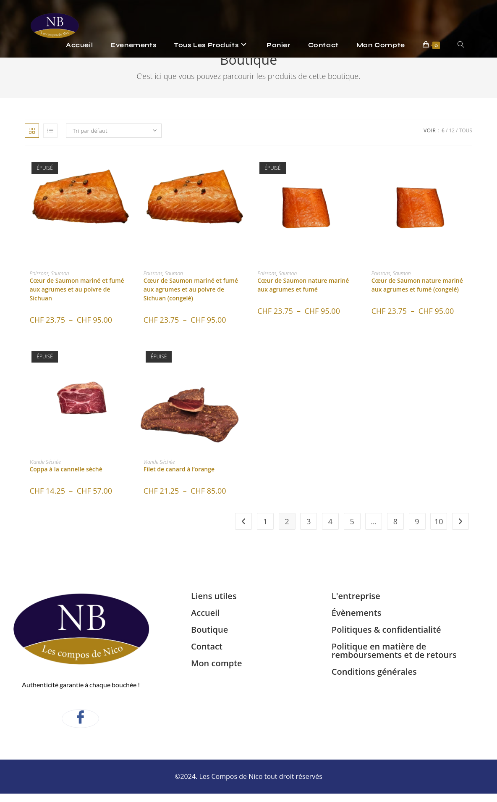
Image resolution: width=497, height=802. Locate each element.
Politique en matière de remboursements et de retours (394, 650)
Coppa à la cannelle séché (65, 469)
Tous (465, 130)
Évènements (357, 612)
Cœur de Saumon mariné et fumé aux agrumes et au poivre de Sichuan (76, 289)
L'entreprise (356, 596)
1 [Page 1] (265, 521)
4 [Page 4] (330, 521)
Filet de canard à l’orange (179, 469)
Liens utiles (214, 596)
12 (452, 130)
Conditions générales (374, 671)
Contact (206, 646)
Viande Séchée (45, 461)
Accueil (205, 612)
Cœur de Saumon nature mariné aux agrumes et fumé (303, 284)
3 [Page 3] (308, 521)
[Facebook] (80, 718)
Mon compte (216, 663)
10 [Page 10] (438, 521)
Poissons (38, 273)
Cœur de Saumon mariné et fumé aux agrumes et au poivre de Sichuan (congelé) (191, 289)
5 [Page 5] (352, 521)
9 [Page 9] (417, 521)
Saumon (60, 273)
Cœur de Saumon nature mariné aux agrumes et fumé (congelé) (417, 284)
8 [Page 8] (395, 521)
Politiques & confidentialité (386, 629)
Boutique (209, 629)
